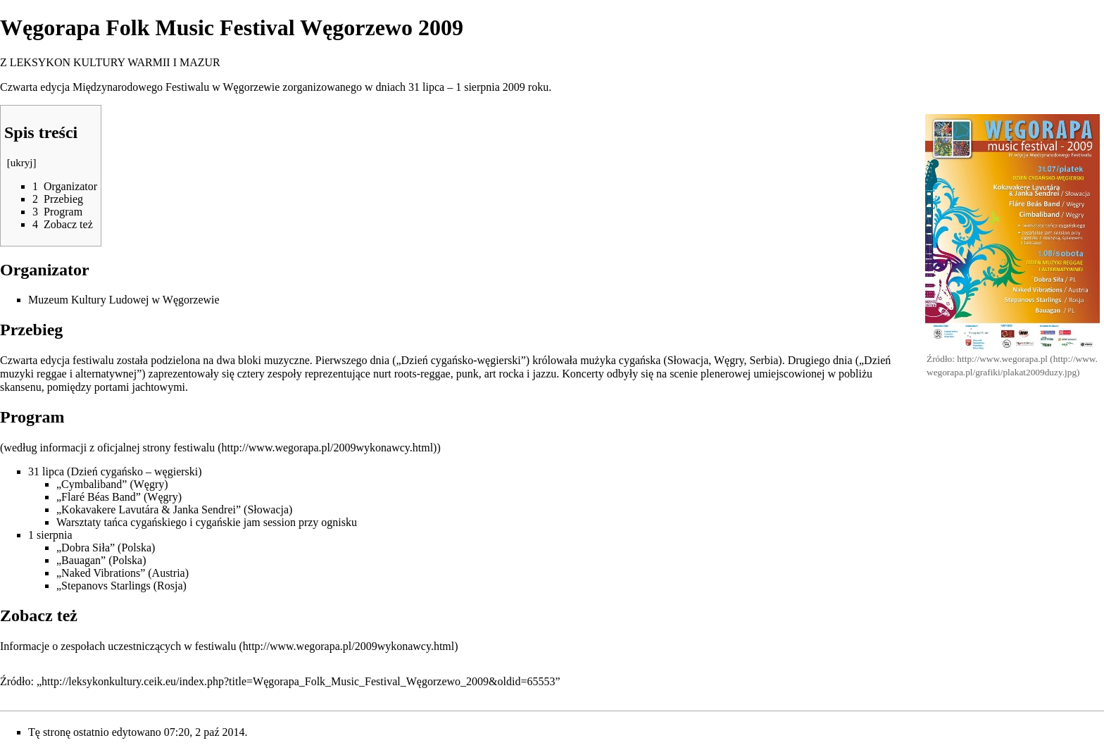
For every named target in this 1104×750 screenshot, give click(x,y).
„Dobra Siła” (85, 548)
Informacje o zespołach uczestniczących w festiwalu (118, 646)
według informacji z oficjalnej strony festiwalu (109, 448)
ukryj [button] (22, 162)
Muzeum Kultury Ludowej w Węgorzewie (124, 300)
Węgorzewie (251, 87)
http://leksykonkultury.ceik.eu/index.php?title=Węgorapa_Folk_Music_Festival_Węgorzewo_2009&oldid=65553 (298, 681)
